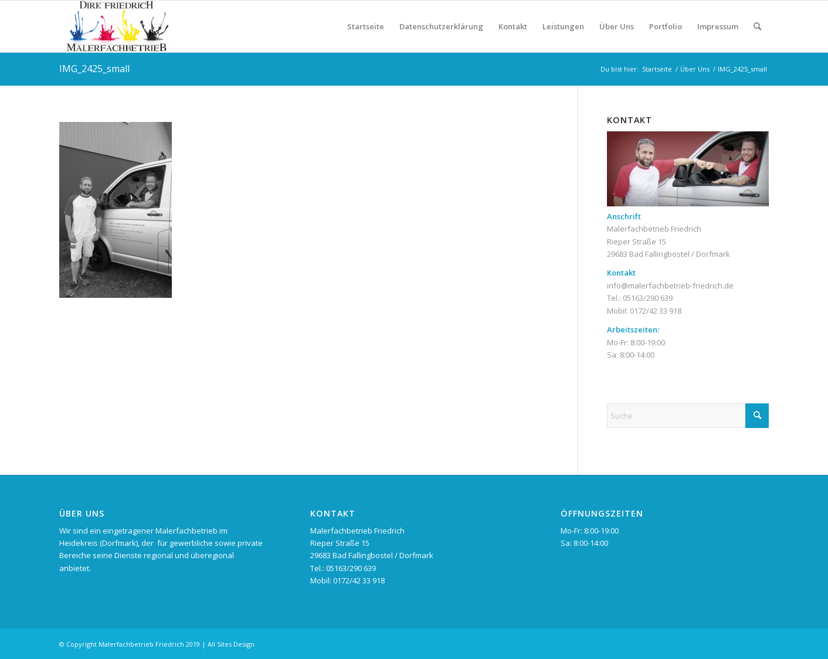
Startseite (365, 26)
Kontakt (512, 26)
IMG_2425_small (94, 68)
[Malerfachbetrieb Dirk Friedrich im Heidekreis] (115, 26)
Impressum (717, 26)
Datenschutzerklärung (441, 26)
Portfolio (665, 26)
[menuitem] (757, 26)
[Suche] (757, 26)
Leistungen (563, 26)
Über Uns (616, 26)
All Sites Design (231, 644)
